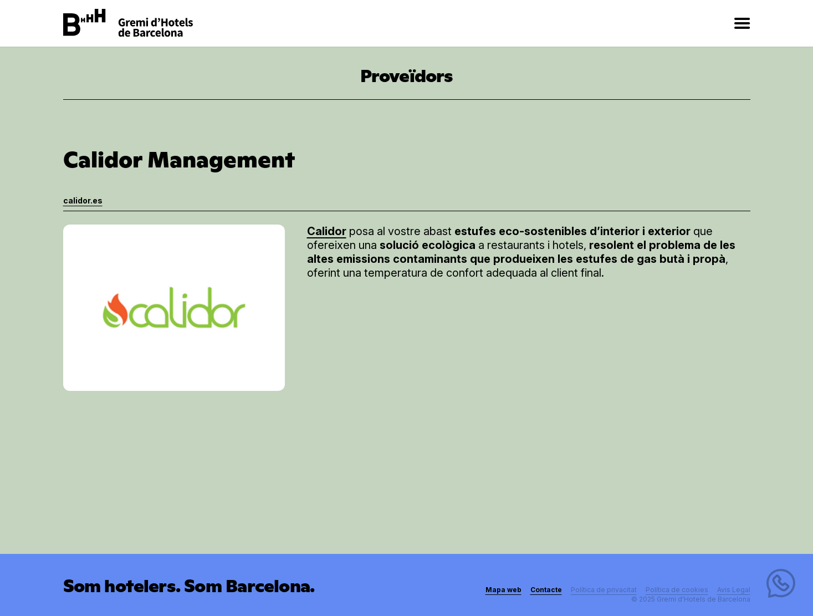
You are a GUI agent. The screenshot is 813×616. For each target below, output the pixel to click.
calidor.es (83, 200)
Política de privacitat (604, 590)
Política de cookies (677, 590)
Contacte (546, 590)
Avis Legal (733, 590)
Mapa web (503, 590)
